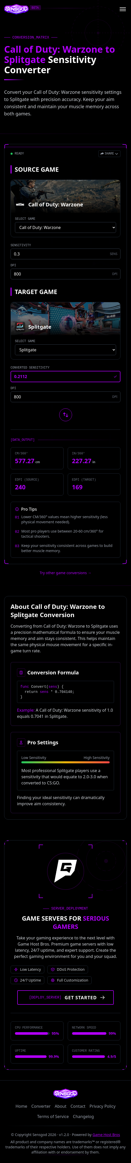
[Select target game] (65, 349)
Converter (41, 1106)
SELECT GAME (25, 219)
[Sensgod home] (16, 9)
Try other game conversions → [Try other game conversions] (65, 572)
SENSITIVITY (21, 245)
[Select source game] (65, 227)
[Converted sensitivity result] (65, 376)
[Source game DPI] (65, 274)
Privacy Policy (103, 1106)
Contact (78, 1106)
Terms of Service (53, 1116)
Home (21, 1106)
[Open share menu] (109, 153)
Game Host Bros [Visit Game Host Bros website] (106, 1134)
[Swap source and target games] (65, 414)
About (60, 1106)
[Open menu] (123, 9)
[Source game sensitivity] (65, 254)
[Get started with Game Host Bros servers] (65, 997)
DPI (13, 265)
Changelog (83, 1116)
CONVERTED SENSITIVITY (30, 368)
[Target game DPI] (65, 396)
